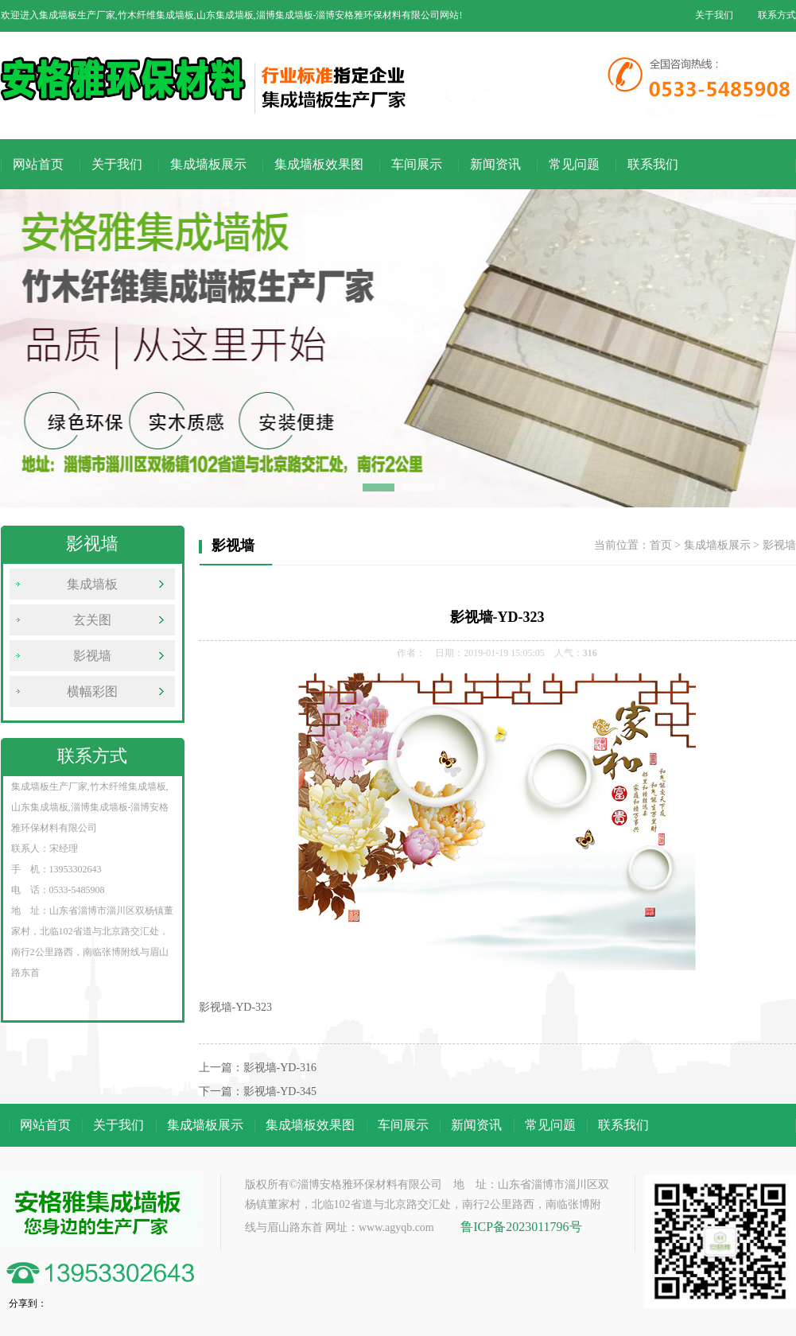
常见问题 (574, 164)
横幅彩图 (92, 691)
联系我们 (652, 164)
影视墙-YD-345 (280, 1091)
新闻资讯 (495, 164)
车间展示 (416, 164)
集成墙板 (92, 584)
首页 (661, 545)
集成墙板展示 (208, 164)
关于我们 (714, 15)
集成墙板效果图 (318, 164)
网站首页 (38, 164)
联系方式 (777, 15)
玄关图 (92, 620)
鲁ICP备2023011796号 (520, 1226)
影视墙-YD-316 (280, 1068)
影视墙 (92, 655)
